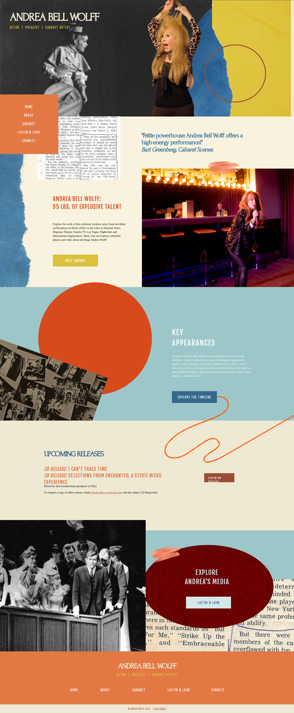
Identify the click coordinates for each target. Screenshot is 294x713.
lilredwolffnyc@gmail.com (106, 492)
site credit (160, 709)
